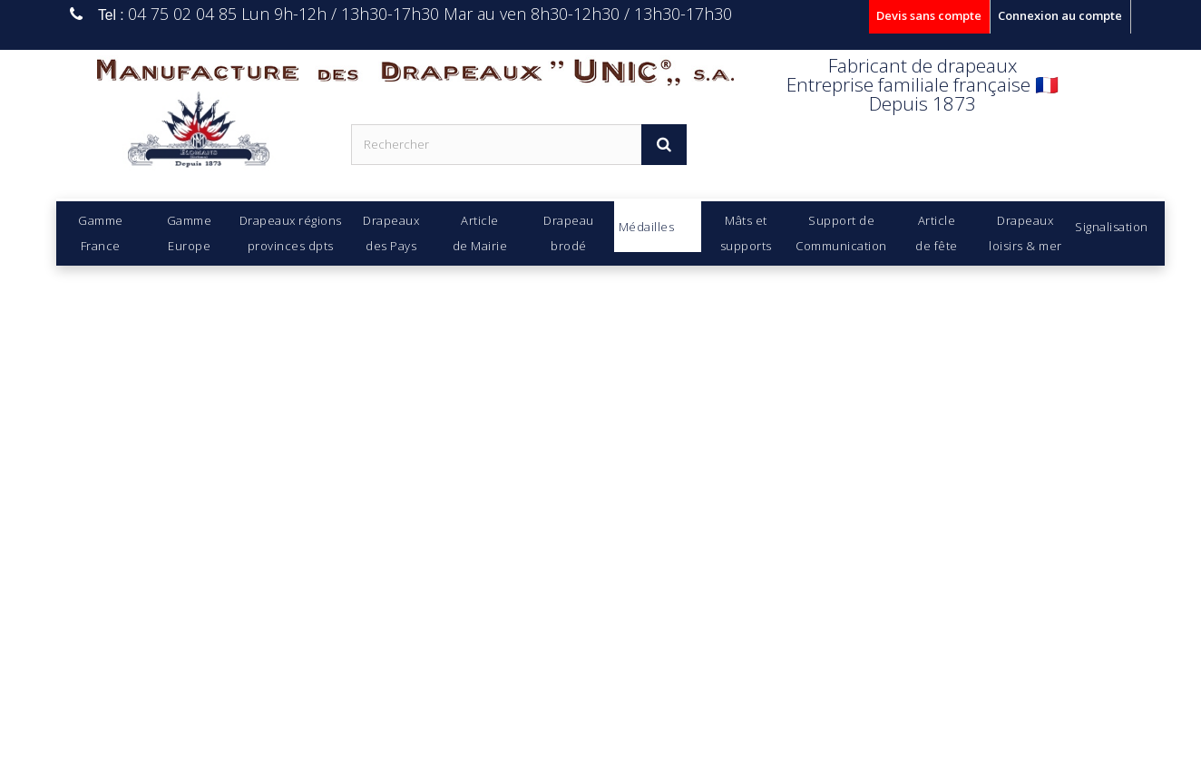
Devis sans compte (928, 15)
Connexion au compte (1060, 15)
